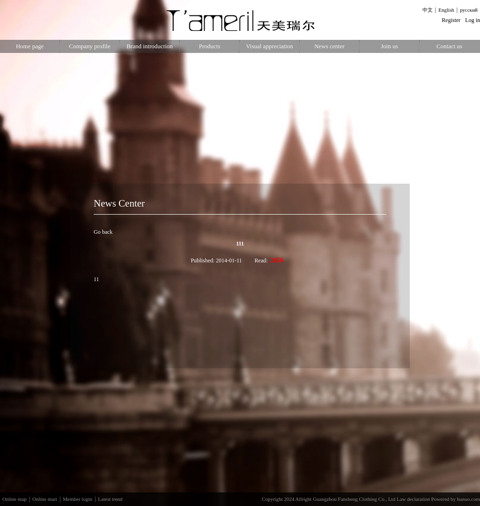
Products (210, 46)
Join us (389, 46)
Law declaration (413, 499)
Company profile (89, 46)
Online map (14, 499)
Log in (472, 20)
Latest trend (110, 499)
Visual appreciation (269, 46)
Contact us (449, 46)
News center (329, 46)
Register (451, 20)
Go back (103, 232)
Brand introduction (149, 46)
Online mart (44, 499)
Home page (30, 46)
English (446, 10)
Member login (77, 499)
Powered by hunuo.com (455, 499)
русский (469, 10)
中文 (427, 10)
